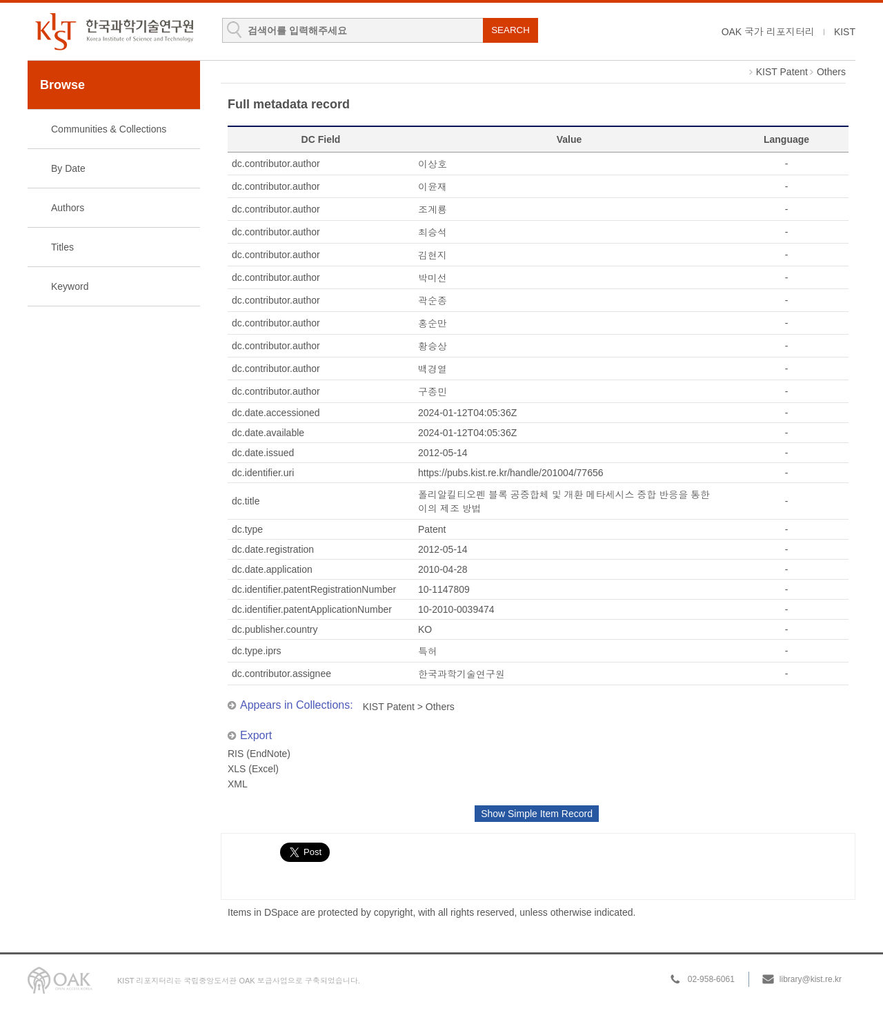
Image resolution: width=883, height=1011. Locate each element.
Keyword (69, 286)
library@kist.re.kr (811, 979)
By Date (68, 168)
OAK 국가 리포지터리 (768, 31)
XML (238, 783)
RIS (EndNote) (259, 753)
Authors (67, 207)
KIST (844, 31)
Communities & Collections (108, 129)
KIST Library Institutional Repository (113, 31)
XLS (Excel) (253, 768)
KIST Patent (782, 71)
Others (831, 71)
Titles (62, 247)
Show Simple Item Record (537, 813)
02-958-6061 (711, 979)
